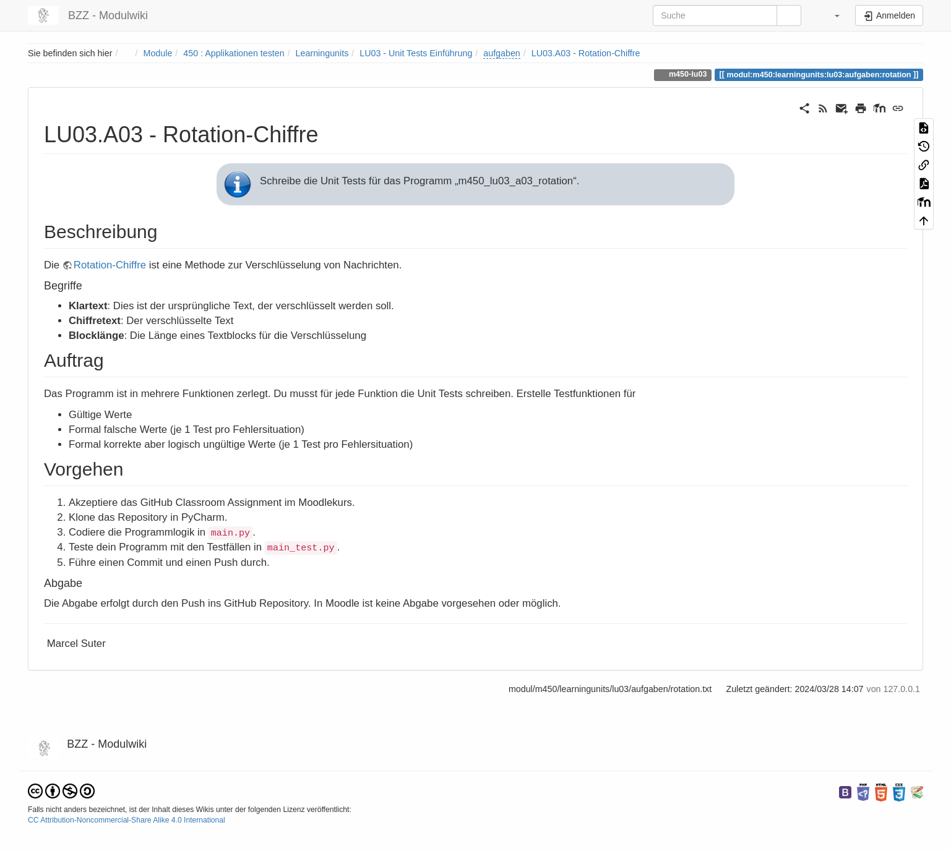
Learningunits (322, 53)
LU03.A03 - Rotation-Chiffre (585, 53)
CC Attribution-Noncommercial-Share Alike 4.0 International (126, 820)
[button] (829, 15)
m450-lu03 (686, 74)
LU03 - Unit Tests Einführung (415, 53)
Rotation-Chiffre (110, 265)
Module (158, 53)
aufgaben (501, 53)
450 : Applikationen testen (233, 53)
